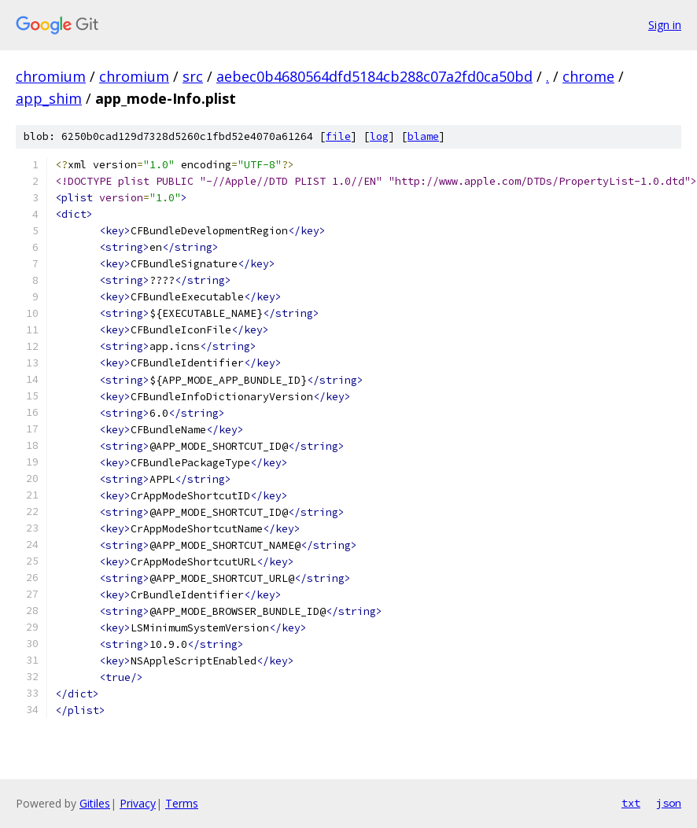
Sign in (664, 24)
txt (630, 803)
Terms (181, 803)
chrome (588, 76)
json (668, 803)
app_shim (49, 98)
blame (423, 136)
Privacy (138, 803)
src (193, 76)
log (379, 136)
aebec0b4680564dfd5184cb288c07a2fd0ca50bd (374, 76)
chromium (51, 76)
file (338, 136)
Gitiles (94, 803)
